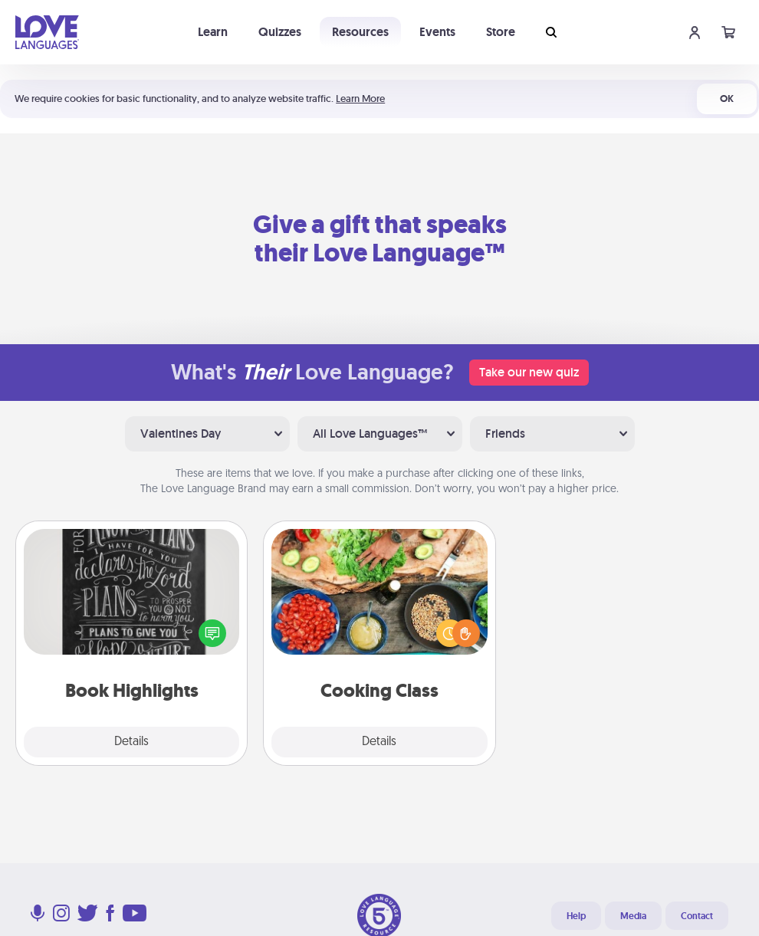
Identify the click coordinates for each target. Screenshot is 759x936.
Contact (697, 916)
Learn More (360, 98)
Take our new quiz (529, 372)
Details (131, 742)
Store (500, 32)
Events (437, 32)
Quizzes (279, 32)
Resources (360, 32)
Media (633, 916)
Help (576, 916)
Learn (213, 32)
